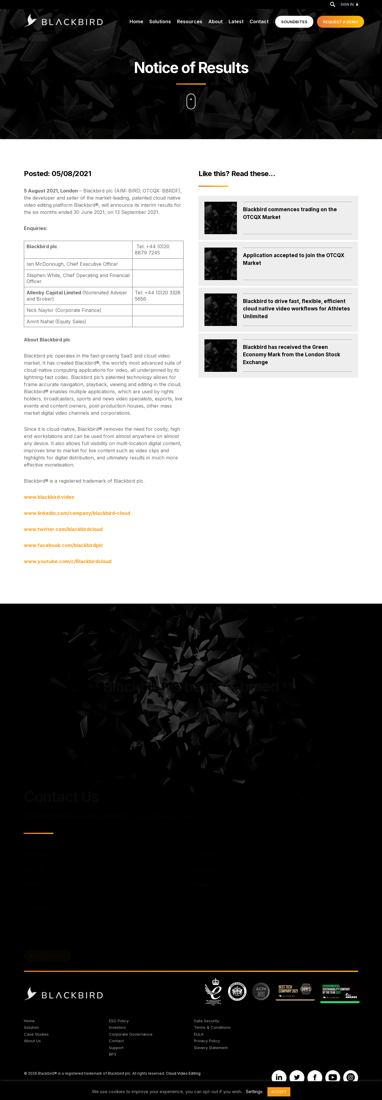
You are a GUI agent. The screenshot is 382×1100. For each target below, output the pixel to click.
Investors (117, 1027)
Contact (259, 21)
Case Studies (36, 1034)
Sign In (349, 4)
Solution (31, 1027)
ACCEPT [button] (279, 1091)
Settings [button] (254, 1091)
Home (136, 21)
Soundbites (294, 21)
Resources (189, 21)
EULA (199, 1034)
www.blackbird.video (49, 497)
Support (116, 1047)
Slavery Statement (211, 1047)
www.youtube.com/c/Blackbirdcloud (67, 561)
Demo (340, 21)
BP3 (112, 1054)
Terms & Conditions (212, 1027)
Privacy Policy (207, 1040)
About (215, 21)
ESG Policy (119, 1020)
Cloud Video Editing (183, 1073)
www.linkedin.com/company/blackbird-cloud (77, 513)
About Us (32, 1040)
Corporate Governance (131, 1034)
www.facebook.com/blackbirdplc (63, 545)
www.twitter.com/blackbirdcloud (63, 529)
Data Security (206, 1020)
